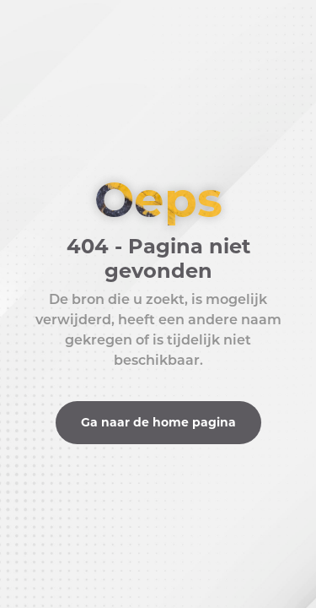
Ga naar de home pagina (158, 422)
